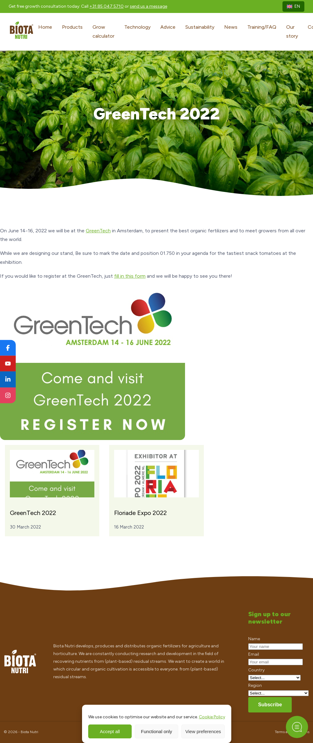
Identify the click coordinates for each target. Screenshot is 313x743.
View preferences (203, 731)
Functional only (156, 731)
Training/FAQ (261, 27)
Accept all (110, 731)
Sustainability (199, 27)
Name (254, 638)
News (230, 27)
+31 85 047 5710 (106, 6)
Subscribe (270, 704)
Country (256, 670)
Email (253, 654)
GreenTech (98, 231)
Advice (167, 27)
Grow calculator (103, 31)
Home (45, 27)
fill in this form (130, 276)
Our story (292, 31)
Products (72, 27)
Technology (137, 27)
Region (255, 685)
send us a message (148, 6)
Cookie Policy (212, 717)
